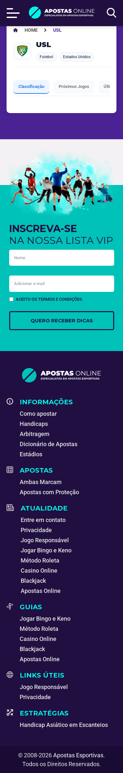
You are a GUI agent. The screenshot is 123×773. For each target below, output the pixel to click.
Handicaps (34, 423)
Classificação (31, 86)
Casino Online (39, 570)
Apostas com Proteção (49, 492)
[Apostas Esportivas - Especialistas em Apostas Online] (31, 30)
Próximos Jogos (74, 86)
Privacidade (36, 530)
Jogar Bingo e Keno (46, 550)
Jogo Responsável (45, 540)
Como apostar (38, 413)
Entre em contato (43, 519)
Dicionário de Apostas (48, 444)
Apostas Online (41, 590)
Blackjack (33, 580)
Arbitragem (35, 433)
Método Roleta (40, 560)
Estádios (31, 454)
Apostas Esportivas (78, 755)
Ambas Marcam (41, 482)
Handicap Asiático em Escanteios (64, 724)
